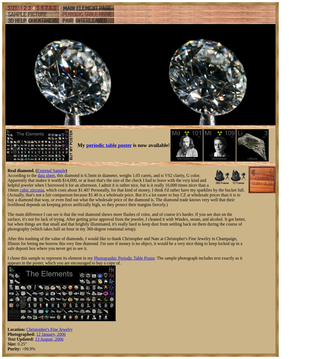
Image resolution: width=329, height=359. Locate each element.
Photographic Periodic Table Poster (124, 258)
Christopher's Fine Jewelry (49, 329)
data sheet (46, 175)
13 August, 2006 (49, 339)
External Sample (51, 170)
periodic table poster (109, 145)
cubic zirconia (32, 190)
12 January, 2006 (51, 334)
